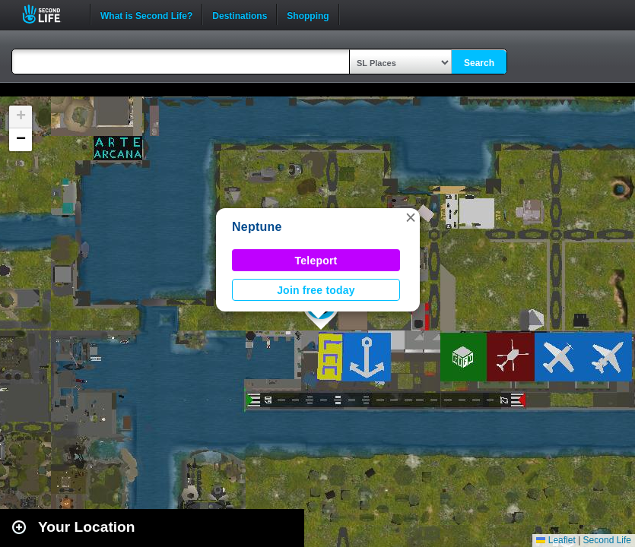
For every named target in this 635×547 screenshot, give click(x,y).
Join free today (316, 290)
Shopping (308, 14)
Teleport (316, 261)
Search (479, 63)
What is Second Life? (146, 14)
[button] (411, 217)
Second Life (49, 14)
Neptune (257, 226)
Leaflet (555, 540)
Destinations (239, 14)
